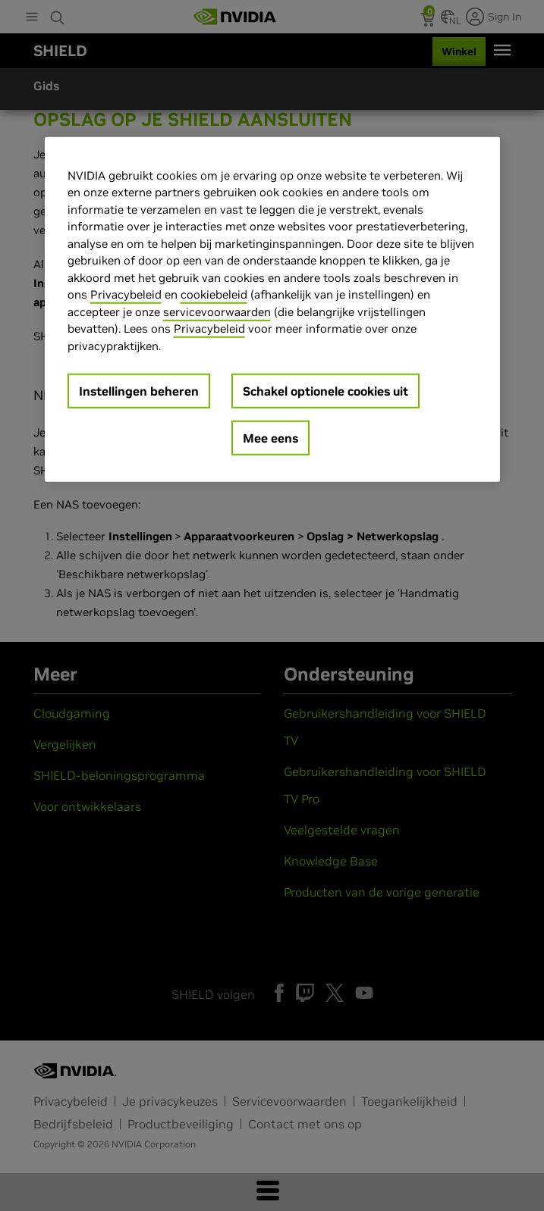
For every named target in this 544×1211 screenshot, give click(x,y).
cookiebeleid (214, 294)
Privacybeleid (126, 294)
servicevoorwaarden (217, 311)
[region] (272, 309)
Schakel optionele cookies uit (325, 391)
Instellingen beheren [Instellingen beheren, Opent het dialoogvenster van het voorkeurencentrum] (139, 391)
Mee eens (270, 438)
